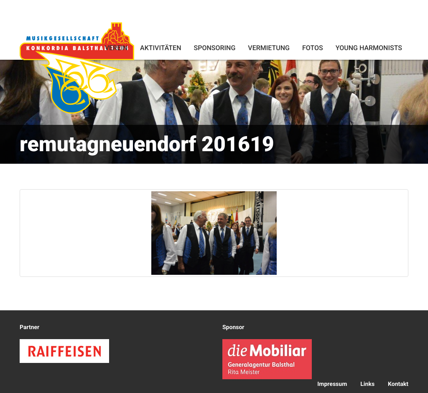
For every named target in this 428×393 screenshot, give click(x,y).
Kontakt (398, 384)
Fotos (312, 48)
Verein (116, 48)
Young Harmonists (369, 48)
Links (367, 384)
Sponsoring (214, 48)
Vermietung (269, 48)
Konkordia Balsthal (77, 67)
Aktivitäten (160, 48)
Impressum (332, 384)
